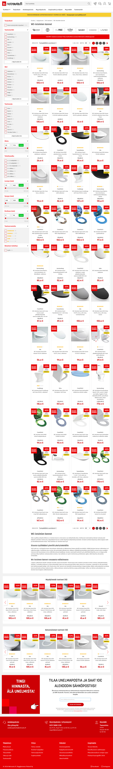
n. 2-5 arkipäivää (13, 163)
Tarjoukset (16, 9)
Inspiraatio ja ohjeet (55, 9)
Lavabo (10, 42)
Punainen (10, 90)
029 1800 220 (55, 725)
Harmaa (10, 79)
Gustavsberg (12, 37)
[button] (16, 62)
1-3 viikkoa (11, 168)
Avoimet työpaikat (37, 750)
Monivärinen (12, 74)
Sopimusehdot (36, 755)
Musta (10, 76)
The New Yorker (12, 132)
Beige (9, 92)
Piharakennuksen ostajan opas (98, 752)
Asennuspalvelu (64, 747)
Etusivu (33, 20)
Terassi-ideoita (93, 747)
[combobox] (57, 3)
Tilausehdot (7, 752)
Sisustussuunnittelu (66, 752)
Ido (9, 39)
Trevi (9, 121)
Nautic (10, 111)
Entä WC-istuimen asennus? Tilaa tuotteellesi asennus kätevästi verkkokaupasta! (70, 37)
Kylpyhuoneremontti (66, 750)
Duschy (10, 50)
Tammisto (104, 725)
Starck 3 (10, 129)
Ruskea (10, 84)
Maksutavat (7, 747)
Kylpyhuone (40, 20)
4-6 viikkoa (11, 174)
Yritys (33, 743)
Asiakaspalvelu (28, 9)
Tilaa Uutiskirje (75, 704)
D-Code (10, 124)
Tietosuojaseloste (37, 752)
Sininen (10, 82)
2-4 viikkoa (11, 171)
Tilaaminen (7, 743)
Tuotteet (6, 9)
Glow (9, 108)
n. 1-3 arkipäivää (13, 160)
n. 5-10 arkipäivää (14, 166)
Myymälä (103, 722)
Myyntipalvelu (41, 9)
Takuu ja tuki (7, 755)
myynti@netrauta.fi (55, 730)
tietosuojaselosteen (78, 711)
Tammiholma (11, 55)
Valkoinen (11, 71)
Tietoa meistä (35, 747)
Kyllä (10, 250)
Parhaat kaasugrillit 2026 (96, 755)
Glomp (10, 113)
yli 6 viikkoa (11, 176)
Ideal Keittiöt (63, 758)
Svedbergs (11, 58)
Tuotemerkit (78, 9)
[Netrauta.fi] (12, 3)
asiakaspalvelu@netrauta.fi (17, 728)
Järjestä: (35, 43)
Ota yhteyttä (13, 725)
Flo (9, 127)
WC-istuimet (48, 20)
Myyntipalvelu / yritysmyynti (60, 722)
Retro (9, 116)
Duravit (10, 47)
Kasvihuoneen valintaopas (96, 750)
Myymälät (68, 9)
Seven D (10, 119)
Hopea (10, 95)
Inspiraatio (92, 743)
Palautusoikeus (8, 750)
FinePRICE (11, 34)
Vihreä (10, 87)
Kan (9, 45)
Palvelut (62, 743)
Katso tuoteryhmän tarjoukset (17, 25)
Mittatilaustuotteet (65, 755)
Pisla (9, 53)
